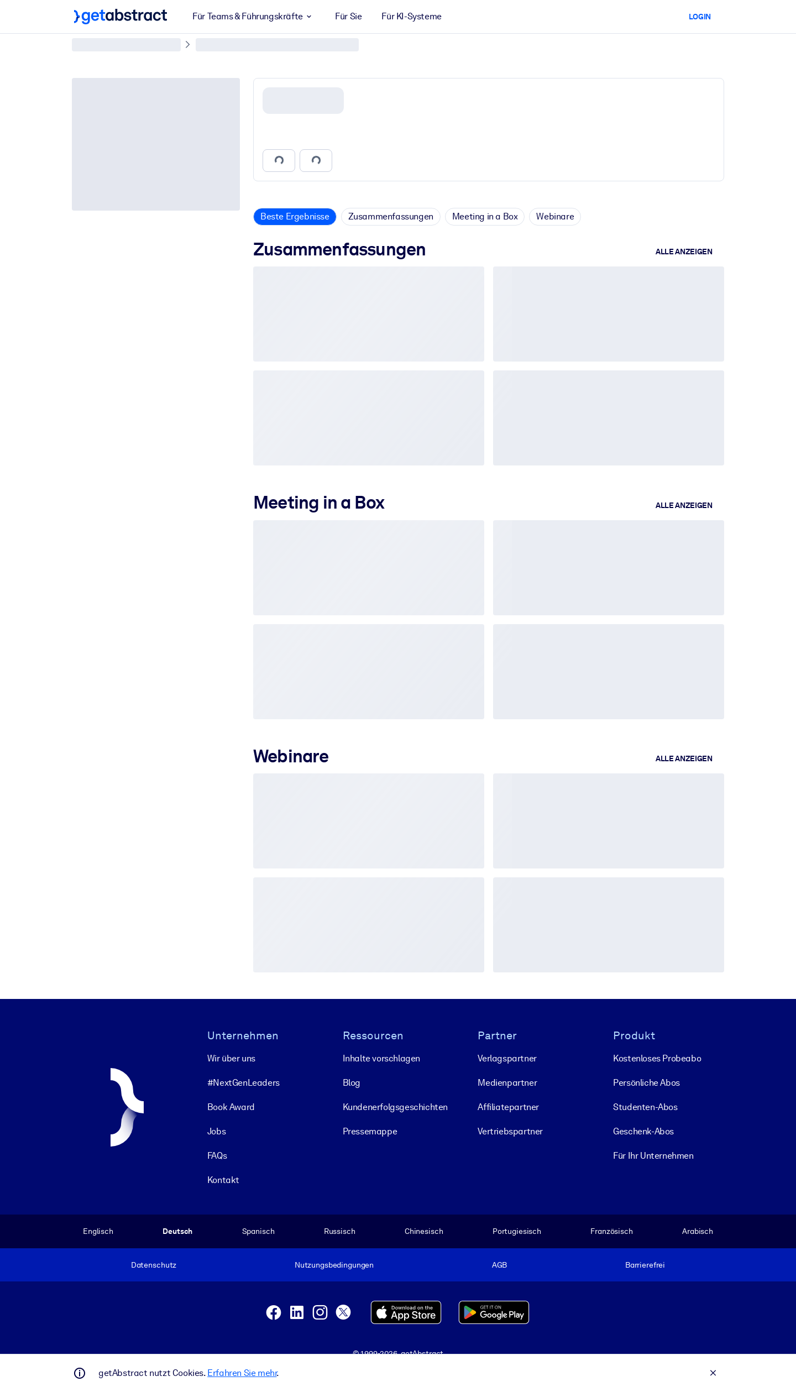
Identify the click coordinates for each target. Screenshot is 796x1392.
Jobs (216, 1131)
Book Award (231, 1107)
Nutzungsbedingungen (334, 1264)
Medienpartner (507, 1082)
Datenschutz (154, 1264)
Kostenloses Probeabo (657, 1058)
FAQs (217, 1155)
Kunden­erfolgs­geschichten (395, 1107)
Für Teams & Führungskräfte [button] (253, 16)
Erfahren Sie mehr (241, 1373)
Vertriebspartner (510, 1131)
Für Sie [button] (348, 16)
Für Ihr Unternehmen (653, 1155)
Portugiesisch (517, 1231)
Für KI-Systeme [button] (411, 16)
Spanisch (258, 1231)
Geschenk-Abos (643, 1131)
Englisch (98, 1231)
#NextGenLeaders (243, 1082)
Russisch (339, 1231)
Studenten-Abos (645, 1107)
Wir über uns (231, 1058)
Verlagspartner (507, 1058)
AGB (499, 1264)
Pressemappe (370, 1131)
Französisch (611, 1231)
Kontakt (223, 1180)
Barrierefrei (645, 1264)
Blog (351, 1082)
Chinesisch (424, 1231)
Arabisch (697, 1231)
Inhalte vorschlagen (381, 1058)
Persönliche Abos (646, 1082)
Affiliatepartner (508, 1107)
